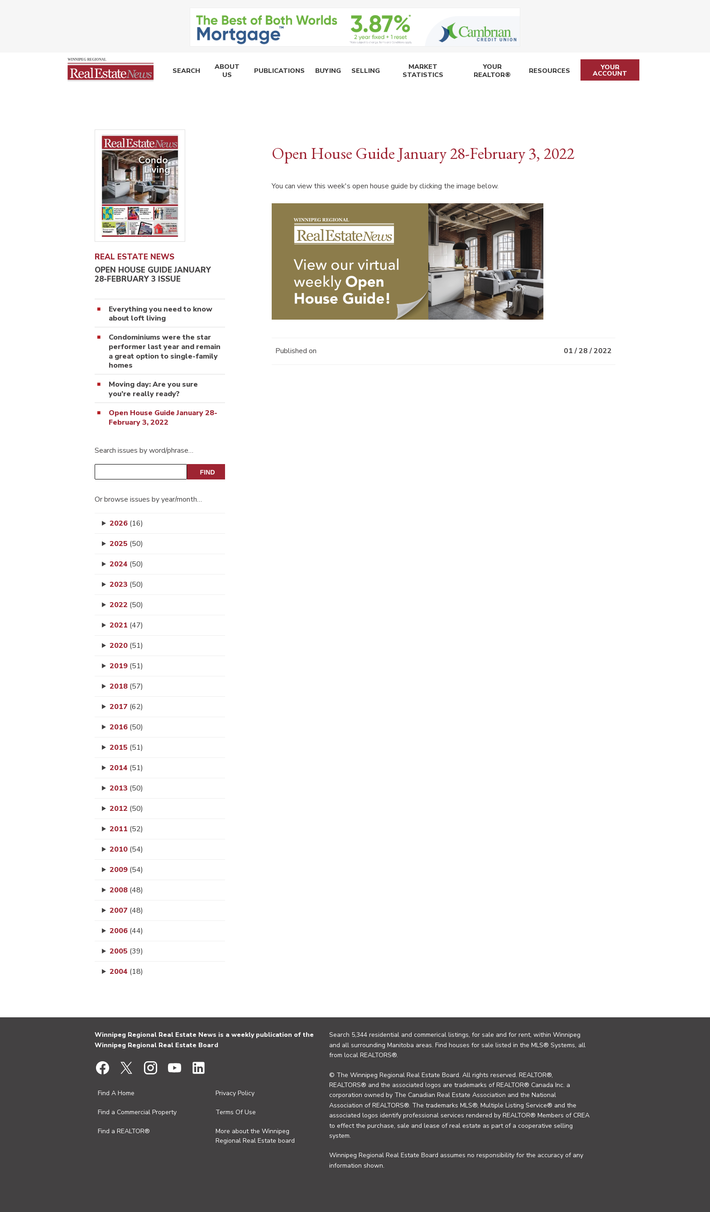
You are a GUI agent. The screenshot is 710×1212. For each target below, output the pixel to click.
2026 (126, 523)
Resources (548, 72)
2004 (126, 972)
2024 (126, 564)
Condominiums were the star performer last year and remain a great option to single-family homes (165, 351)
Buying (324, 72)
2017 (126, 707)
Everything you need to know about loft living (160, 314)
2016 (126, 727)
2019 (126, 666)
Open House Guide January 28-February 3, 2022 (163, 417)
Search (185, 72)
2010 (126, 849)
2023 (126, 584)
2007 (126, 910)
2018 (126, 686)
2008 (126, 890)
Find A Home (116, 1093)
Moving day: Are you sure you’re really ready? (153, 389)
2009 (126, 870)
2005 (126, 951)
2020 (126, 646)
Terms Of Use (236, 1112)
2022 (126, 605)
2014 (126, 768)
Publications (277, 72)
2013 (126, 788)
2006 (126, 931)
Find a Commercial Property (137, 1112)
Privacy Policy (235, 1093)
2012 (126, 809)
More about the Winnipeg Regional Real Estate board (255, 1136)
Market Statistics (418, 72)
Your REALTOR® (491, 72)
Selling (360, 72)
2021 (126, 625)
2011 (126, 829)
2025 (126, 544)
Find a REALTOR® (124, 1131)
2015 (126, 747)
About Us (225, 72)
